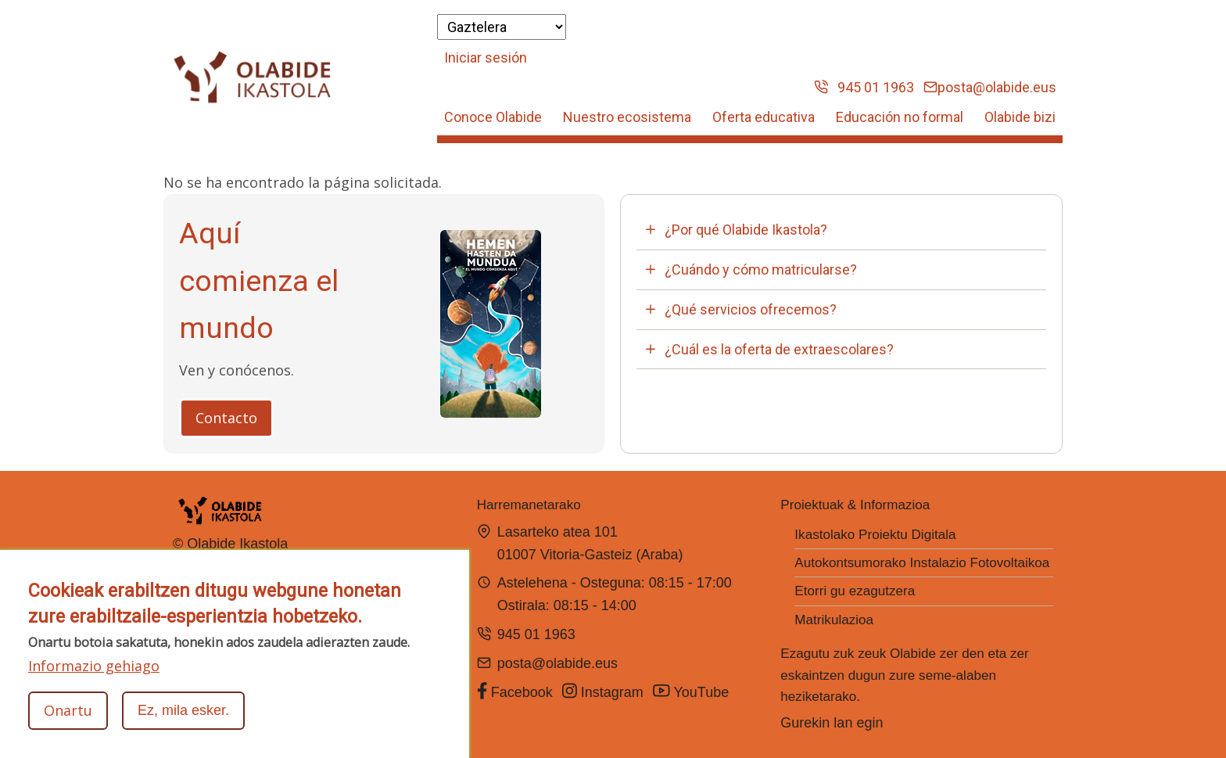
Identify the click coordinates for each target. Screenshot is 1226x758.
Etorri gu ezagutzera (854, 591)
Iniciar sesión (485, 57)
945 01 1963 (864, 87)
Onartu (68, 710)
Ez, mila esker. (183, 710)
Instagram (602, 691)
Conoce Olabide (493, 117)
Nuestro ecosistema (627, 117)
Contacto (226, 417)
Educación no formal (899, 117)
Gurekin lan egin (831, 723)
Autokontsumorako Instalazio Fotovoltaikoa (921, 562)
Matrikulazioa (833, 620)
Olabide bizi (1020, 117)
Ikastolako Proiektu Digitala (874, 534)
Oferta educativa (763, 117)
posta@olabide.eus (989, 87)
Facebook (515, 691)
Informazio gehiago (94, 665)
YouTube (693, 691)
